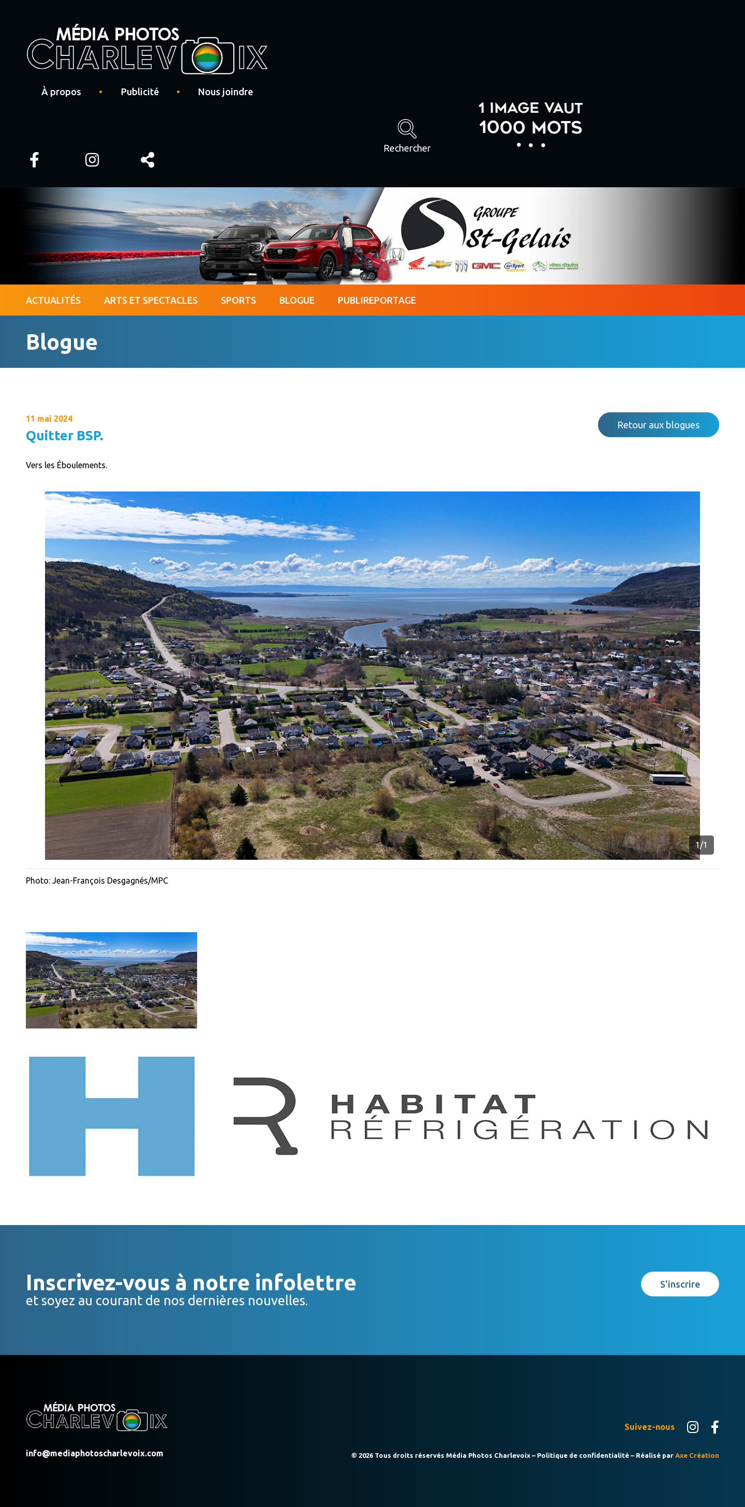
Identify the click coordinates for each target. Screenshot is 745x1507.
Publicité (140, 91)
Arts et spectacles (151, 300)
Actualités (53, 300)
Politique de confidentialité (583, 1455)
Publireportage (377, 300)
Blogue (297, 300)
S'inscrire (680, 1284)
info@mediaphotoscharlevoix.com (94, 1453)
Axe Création (697, 1455)
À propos (61, 91)
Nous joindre (225, 91)
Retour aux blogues (658, 425)
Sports (238, 300)
